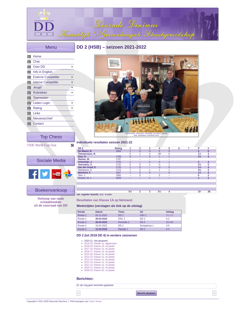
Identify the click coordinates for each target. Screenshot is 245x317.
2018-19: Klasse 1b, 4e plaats (99, 246)
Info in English (42, 72)
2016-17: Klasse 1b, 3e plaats (99, 251)
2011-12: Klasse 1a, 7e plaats (99, 265)
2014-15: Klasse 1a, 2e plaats (99, 257)
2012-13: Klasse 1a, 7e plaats (99, 262)
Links (36, 113)
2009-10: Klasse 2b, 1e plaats (99, 270)
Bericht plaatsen (146, 293)
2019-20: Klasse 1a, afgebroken (100, 243)
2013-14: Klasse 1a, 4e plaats (99, 259)
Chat (36, 61)
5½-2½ (169, 215)
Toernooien (40, 97)
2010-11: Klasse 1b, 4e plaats (99, 267)
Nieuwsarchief (42, 118)
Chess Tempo (95, 301)
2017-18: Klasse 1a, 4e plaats (99, 249)
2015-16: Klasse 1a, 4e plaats (99, 254)
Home (37, 56)
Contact (38, 123)
